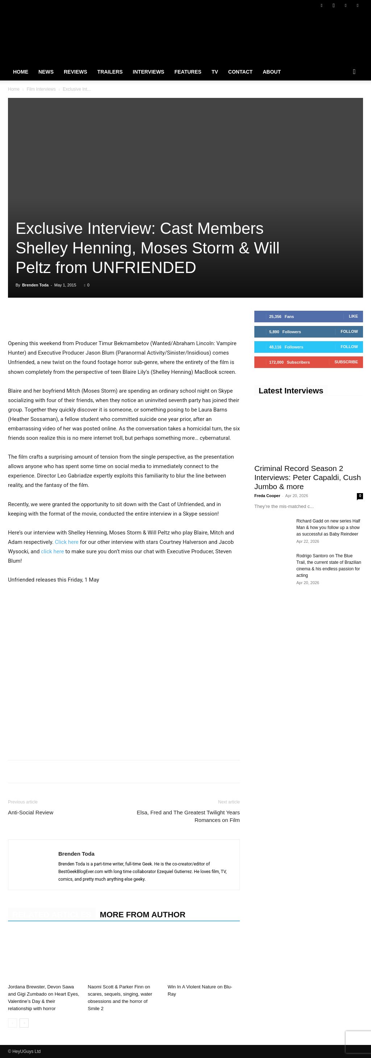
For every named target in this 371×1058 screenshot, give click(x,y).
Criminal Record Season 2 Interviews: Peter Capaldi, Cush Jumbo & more (307, 477)
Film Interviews (41, 89)
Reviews (75, 72)
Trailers (110, 72)
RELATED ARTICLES (51, 914)
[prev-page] (12, 1023)
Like (353, 316)
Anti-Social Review (30, 812)
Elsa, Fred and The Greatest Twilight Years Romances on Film (188, 816)
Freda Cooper (267, 495)
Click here (67, 542)
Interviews (148, 72)
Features (187, 72)
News (46, 72)
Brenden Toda (35, 285)
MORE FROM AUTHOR (143, 914)
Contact (240, 72)
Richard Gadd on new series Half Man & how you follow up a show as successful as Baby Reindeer (328, 527)
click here (52, 551)
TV (215, 72)
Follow (349, 331)
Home (20, 72)
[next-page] (24, 1023)
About (272, 72)
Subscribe (346, 362)
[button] (354, 72)
